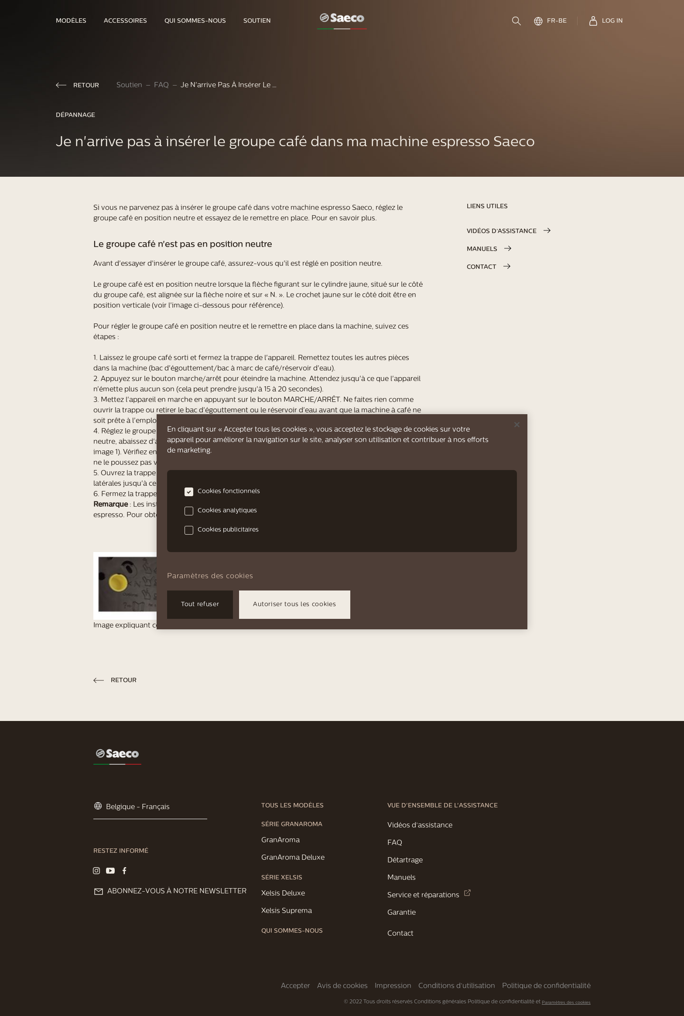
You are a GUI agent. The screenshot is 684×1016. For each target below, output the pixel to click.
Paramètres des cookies (566, 1003)
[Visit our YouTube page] (110, 870)
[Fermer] (517, 424)
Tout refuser (200, 604)
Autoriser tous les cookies (294, 604)
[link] (75, 21)
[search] (517, 21)
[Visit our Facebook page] (124, 870)
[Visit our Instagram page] (96, 870)
